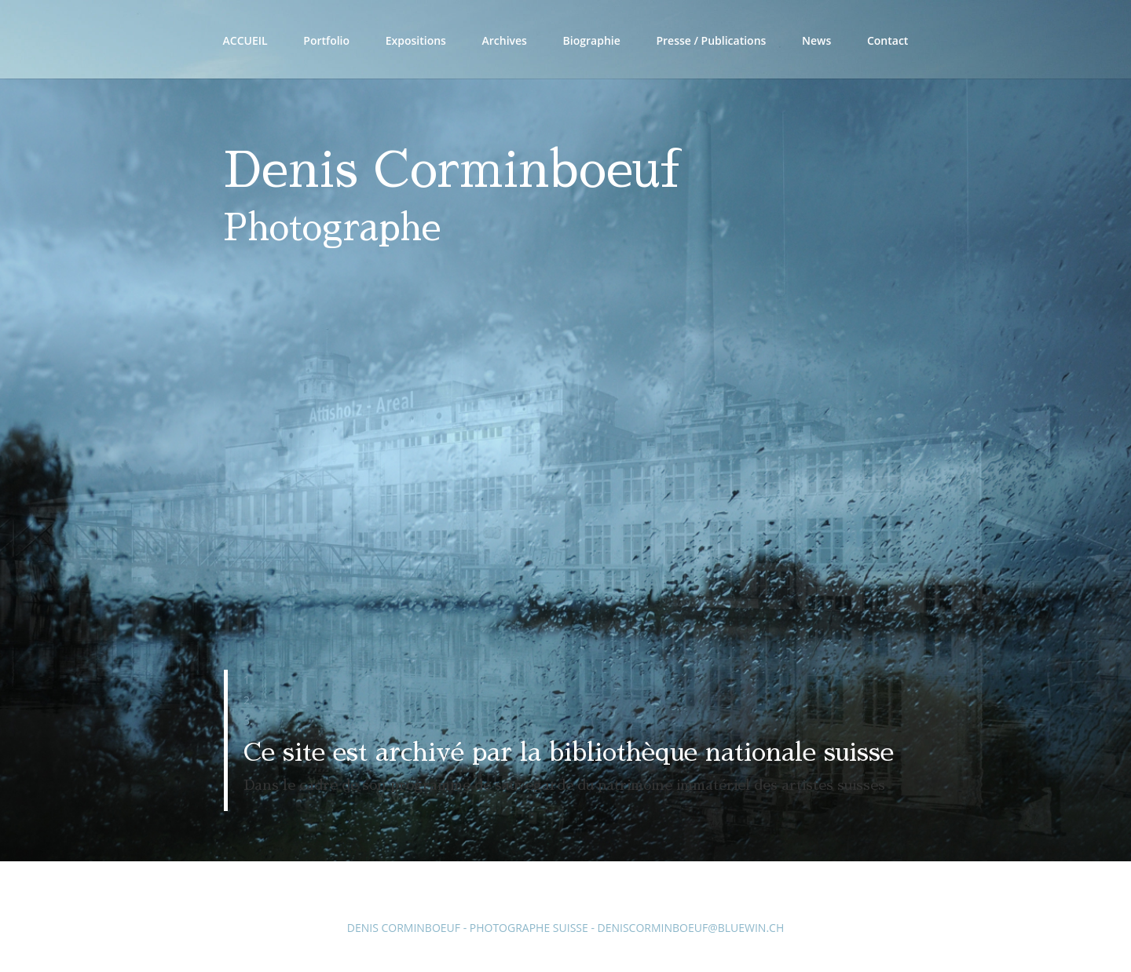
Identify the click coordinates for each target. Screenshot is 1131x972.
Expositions (416, 41)
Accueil (245, 41)
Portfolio (326, 41)
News (816, 41)
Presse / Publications (711, 41)
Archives (504, 41)
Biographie (591, 41)
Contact (887, 41)
